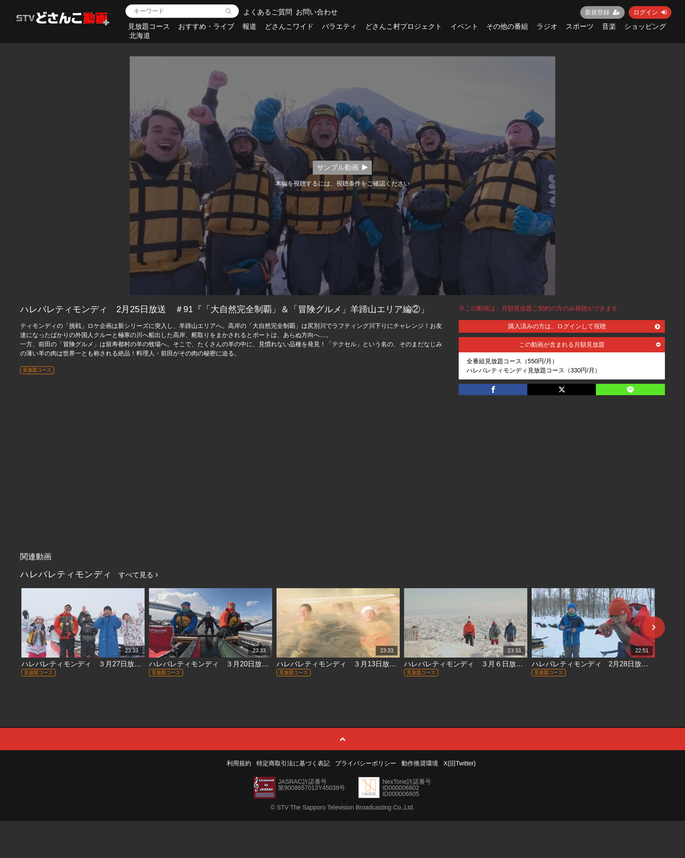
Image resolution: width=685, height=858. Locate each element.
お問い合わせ (317, 12)
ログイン (650, 12)
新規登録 (602, 12)
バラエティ (339, 26)
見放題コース (149, 26)
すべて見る (138, 575)
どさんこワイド (289, 26)
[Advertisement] (342, 482)
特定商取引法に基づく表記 (293, 763)
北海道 (139, 35)
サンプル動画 (342, 167)
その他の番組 (507, 26)
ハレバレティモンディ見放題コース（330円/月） (534, 370)
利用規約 (239, 763)
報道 (249, 26)
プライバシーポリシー (365, 763)
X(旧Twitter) (459, 763)
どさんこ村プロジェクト (403, 26)
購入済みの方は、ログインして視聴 (584, 326)
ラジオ (546, 26)
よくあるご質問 (267, 12)
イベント (464, 26)
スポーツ (580, 26)
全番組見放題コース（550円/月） (512, 361)
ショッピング (645, 26)
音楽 (609, 26)
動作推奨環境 (419, 763)
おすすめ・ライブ (206, 26)
